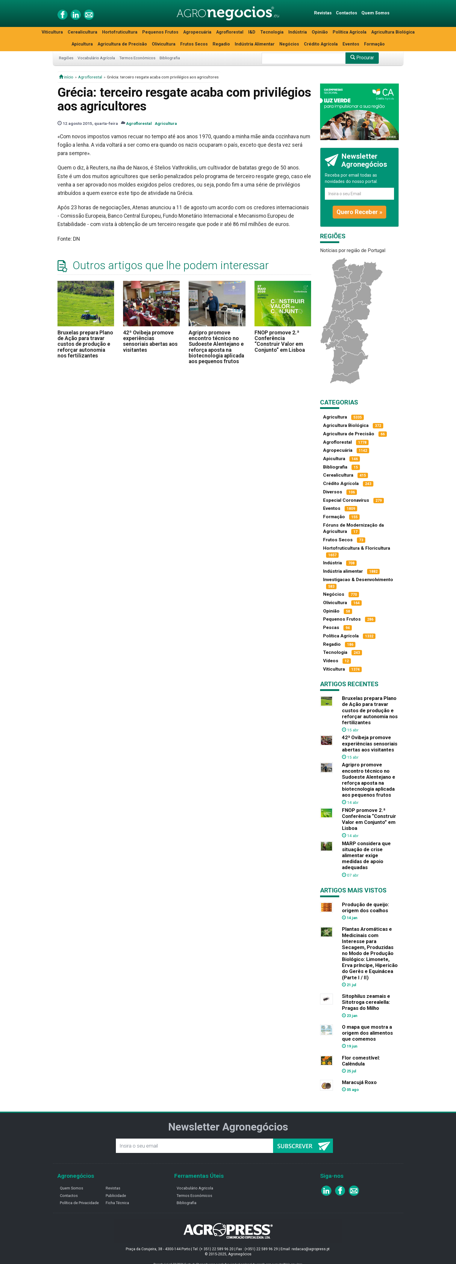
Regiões (66, 57)
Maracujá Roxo (359, 1082)
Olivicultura (163, 44)
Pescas (331, 627)
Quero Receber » (359, 212)
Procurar (362, 57)
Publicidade (116, 1195)
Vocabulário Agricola (195, 1188)
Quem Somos (375, 13)
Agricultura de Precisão (122, 44)
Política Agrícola (349, 32)
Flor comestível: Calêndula (361, 1061)
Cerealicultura (82, 32)
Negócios (289, 44)
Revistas (323, 13)
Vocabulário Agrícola (96, 57)
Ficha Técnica (117, 1203)
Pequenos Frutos (160, 32)
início (66, 77)
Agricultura (166, 123)
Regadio (221, 44)
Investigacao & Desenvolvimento (358, 579)
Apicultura (82, 44)
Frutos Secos (194, 44)
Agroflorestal (229, 32)
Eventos (351, 44)
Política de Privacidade (79, 1203)
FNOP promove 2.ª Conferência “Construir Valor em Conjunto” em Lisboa (279, 341)
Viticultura (52, 32)
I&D (251, 32)
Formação (374, 44)
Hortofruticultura (119, 32)
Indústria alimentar (343, 571)
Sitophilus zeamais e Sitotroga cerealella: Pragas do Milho (366, 1002)
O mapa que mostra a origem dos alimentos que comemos (367, 1033)
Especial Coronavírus (346, 500)
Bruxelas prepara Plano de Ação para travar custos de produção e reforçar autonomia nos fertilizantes (85, 344)
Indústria (297, 32)
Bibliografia (170, 57)
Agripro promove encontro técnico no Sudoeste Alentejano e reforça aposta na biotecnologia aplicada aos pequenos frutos (216, 347)
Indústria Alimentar (255, 44)
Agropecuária (197, 32)
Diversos (332, 492)
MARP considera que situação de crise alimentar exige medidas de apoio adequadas (366, 855)
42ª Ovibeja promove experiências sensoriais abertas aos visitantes (150, 341)
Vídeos (330, 660)
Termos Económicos (137, 57)
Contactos (346, 13)
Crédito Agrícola (321, 44)
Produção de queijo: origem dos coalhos (365, 907)
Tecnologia (272, 32)
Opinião (320, 32)
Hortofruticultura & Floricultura (356, 548)
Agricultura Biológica (393, 32)
